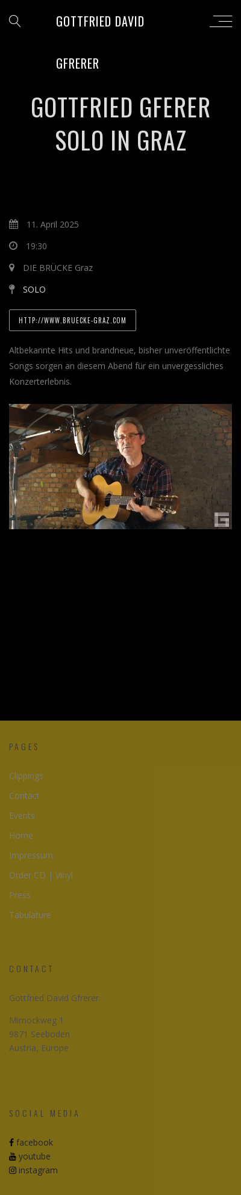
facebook (31, 1142)
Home (21, 835)
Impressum (31, 855)
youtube (30, 1156)
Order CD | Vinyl (41, 875)
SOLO (34, 289)
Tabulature (30, 914)
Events (22, 815)
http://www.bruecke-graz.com (73, 320)
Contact (24, 795)
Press (20, 895)
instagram (33, 1170)
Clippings (26, 775)
